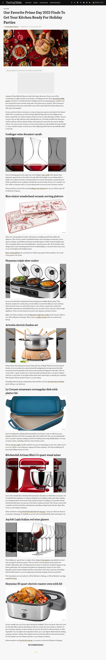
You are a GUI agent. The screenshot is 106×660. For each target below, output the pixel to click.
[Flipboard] (78, 2)
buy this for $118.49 (25, 640)
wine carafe (45, 175)
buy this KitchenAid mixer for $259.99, (32, 511)
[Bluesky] (84, 2)
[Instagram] (87, 2)
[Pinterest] (81, 2)
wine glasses (46, 560)
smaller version (41, 317)
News (35, 3)
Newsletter (98, 2)
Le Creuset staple (14, 445)
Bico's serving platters (13, 253)
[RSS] (90, 2)
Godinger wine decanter (38, 188)
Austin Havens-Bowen (11, 27)
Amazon (63, 170)
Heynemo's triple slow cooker (39, 315)
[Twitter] (75, 2)
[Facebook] (72, 2)
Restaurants (55, 3)
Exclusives (44, 3)
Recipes (28, 3)
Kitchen (6, 8)
